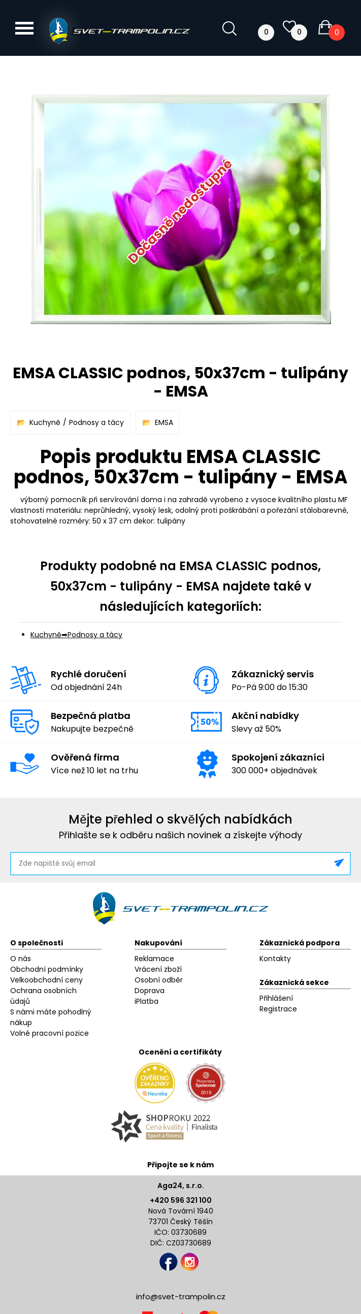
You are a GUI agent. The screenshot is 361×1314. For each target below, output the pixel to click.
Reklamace (154, 959)
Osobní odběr (159, 980)
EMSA (164, 422)
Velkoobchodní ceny (46, 980)
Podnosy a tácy (96, 422)
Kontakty (275, 959)
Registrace (278, 1009)
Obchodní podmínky (46, 969)
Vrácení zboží (158, 969)
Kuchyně (44, 422)
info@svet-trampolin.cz (180, 1296)
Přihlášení (276, 998)
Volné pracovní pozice (49, 1033)
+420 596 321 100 (181, 1200)
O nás (20, 959)
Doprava (150, 990)
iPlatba (146, 1001)
